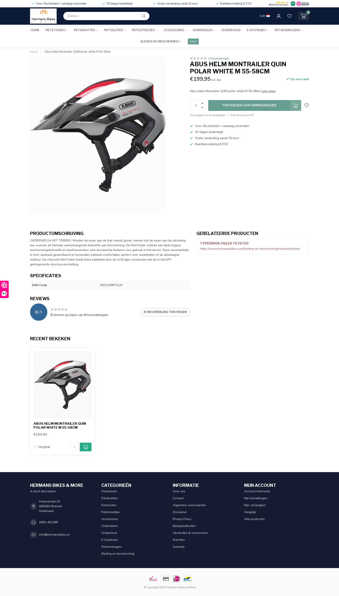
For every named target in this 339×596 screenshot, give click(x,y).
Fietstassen (55, 30)
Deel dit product (242, 115)
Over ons (179, 491)
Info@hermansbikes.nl (54, 535)
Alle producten (254, 519)
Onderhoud (231, 30)
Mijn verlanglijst (254, 505)
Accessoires (174, 30)
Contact (178, 498)
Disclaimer (180, 512)
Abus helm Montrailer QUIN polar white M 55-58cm (78, 52)
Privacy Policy (182, 519)
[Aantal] (74, 447)
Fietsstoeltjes (143, 30)
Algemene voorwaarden (189, 505)
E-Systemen (256, 30)
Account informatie (257, 491)
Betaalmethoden (184, 526)
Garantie (179, 547)
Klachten (179, 540)
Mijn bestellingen (255, 498)
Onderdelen (203, 30)
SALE (193, 41)
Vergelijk (44, 447)
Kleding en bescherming (160, 41)
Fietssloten (113, 30)
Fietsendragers (287, 30)
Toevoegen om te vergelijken (207, 115)
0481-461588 (48, 522)
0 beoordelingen (218, 58)
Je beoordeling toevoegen (165, 312)
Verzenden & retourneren (190, 533)
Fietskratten (84, 30)
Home (35, 30)
